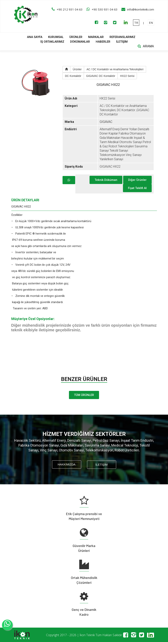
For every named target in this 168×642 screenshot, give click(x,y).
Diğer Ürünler (137, 180)
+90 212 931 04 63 (70, 9)
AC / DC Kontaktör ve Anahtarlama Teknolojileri (114, 69)
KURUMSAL (56, 37)
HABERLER (103, 41)
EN (151, 23)
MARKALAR (96, 37)
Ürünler (77, 69)
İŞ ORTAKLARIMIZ (52, 41)
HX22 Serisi (127, 75)
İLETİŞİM (122, 41)
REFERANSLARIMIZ (122, 37)
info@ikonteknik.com (140, 9)
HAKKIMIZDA (67, 464)
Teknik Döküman (106, 180)
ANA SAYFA (34, 37)
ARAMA (148, 46)
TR (136, 23)
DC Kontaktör (73, 75)
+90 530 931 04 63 (105, 9)
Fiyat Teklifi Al (137, 188)
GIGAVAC (106, 122)
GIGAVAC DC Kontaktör (100, 75)
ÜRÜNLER (75, 37)
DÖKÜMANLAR (80, 41)
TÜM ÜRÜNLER (84, 395)
